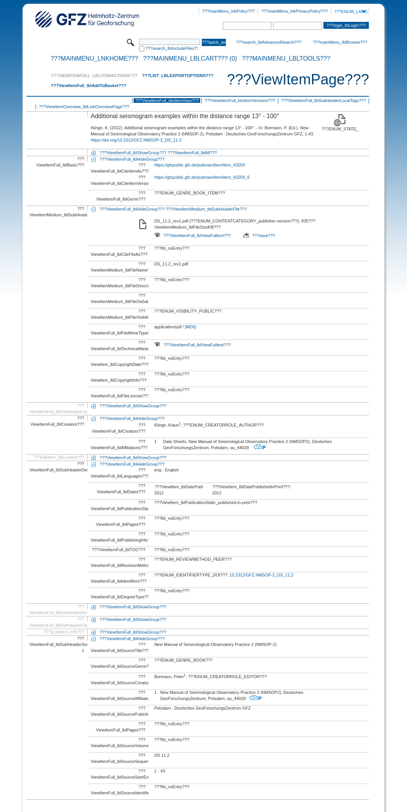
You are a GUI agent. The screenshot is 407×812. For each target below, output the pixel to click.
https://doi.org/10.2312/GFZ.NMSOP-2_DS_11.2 (136, 140)
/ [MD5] (188, 326)
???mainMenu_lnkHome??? (94, 59)
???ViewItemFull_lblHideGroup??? (132, 159)
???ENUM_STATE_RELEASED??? (340, 129)
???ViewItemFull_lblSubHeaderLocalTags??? (323, 100)
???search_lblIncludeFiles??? (171, 48)
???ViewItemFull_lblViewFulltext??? (192, 235)
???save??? (259, 235)
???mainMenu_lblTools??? (286, 59)
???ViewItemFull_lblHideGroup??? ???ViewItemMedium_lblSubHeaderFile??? (173, 209)
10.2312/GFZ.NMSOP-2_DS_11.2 (262, 575)
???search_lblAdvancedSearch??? (269, 42)
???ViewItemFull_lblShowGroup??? (133, 406)
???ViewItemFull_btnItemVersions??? (239, 100)
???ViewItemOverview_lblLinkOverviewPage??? (84, 106)
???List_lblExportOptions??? (177, 75)
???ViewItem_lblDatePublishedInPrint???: (251, 486)
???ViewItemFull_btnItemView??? (167, 100)
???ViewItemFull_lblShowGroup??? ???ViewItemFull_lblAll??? (158, 152)
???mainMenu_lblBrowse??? (340, 42)
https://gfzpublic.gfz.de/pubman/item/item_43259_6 (202, 177)
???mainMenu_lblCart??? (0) (190, 59)
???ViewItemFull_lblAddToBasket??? (88, 85)
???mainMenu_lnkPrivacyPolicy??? (294, 11)
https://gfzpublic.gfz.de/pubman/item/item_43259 (199, 165)
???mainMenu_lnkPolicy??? (228, 11)
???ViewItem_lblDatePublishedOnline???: (179, 486)
